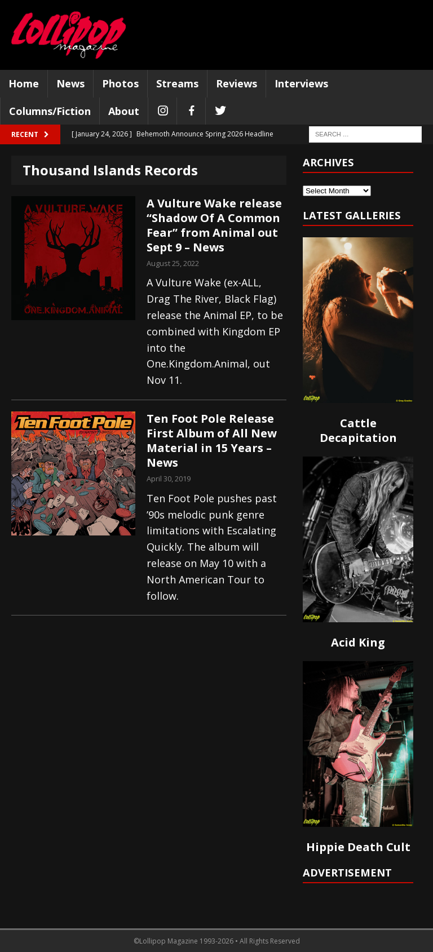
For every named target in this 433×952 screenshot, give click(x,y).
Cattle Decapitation (358, 430)
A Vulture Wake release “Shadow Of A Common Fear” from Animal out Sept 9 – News (214, 225)
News (70, 83)
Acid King (358, 642)
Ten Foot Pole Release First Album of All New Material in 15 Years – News (212, 440)
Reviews (236, 83)
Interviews (301, 83)
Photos (120, 83)
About (123, 111)
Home (23, 83)
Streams (177, 83)
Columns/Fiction (50, 111)
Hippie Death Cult (358, 846)
